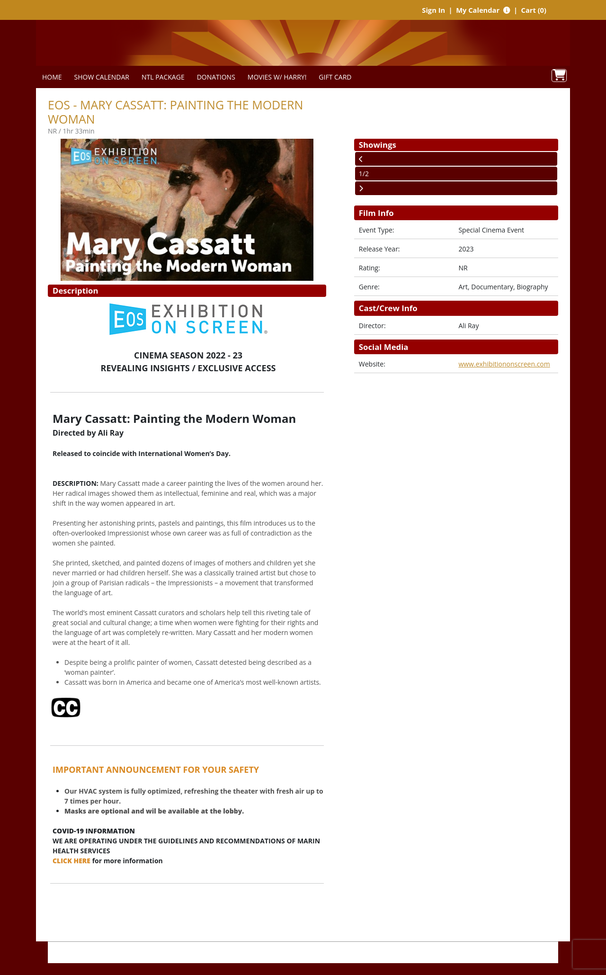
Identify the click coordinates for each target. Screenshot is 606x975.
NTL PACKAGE (163, 76)
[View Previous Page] (456, 159)
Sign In (433, 10)
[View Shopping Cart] (559, 75)
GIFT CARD (335, 76)
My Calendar (478, 10)
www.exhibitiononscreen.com (504, 363)
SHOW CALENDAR (101, 76)
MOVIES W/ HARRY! (277, 76)
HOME (52, 76)
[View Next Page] (456, 188)
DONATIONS (216, 76)
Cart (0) (533, 10)
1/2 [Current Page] (364, 173)
